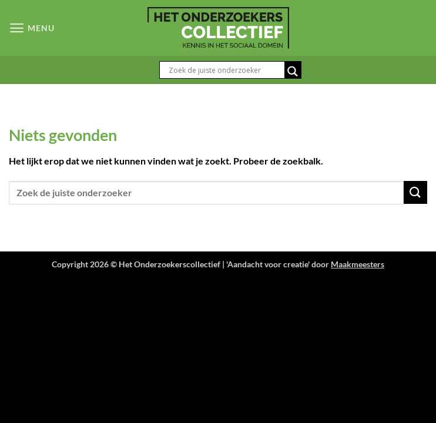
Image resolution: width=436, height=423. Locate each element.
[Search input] (225, 70)
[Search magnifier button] (292, 71)
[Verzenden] (415, 192)
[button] (31, 27)
